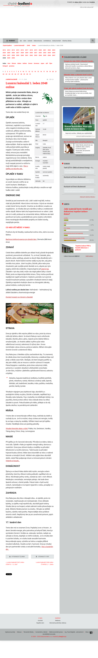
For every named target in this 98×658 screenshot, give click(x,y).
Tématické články (28, 631)
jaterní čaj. (45, 269)
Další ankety (89, 256)
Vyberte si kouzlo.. (13, 461)
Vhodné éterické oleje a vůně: (17, 429)
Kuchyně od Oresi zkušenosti (75, 177)
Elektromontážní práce (56, 631)
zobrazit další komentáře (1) (84, 71)
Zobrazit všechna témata (87, 197)
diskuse (66, 164)
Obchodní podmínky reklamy (57, 622)
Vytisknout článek (17, 556)
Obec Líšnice (89, 631)
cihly (65, 223)
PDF (52, 79)
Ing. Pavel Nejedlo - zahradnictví (74, 631)
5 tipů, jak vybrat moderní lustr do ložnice (79, 88)
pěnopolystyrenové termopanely (73, 233)
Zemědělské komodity (49, 633)
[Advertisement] (49, 24)
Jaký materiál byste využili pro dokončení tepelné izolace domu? (78, 211)
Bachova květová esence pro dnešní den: (21, 239)
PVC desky (67, 228)
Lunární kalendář (19, 45)
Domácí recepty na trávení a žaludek (19, 297)
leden (34, 45)
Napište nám (40, 622)
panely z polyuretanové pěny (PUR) (74, 238)
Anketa (65, 204)
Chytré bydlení (7, 45)
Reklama (57, 620)
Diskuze (19, 631)
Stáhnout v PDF (42, 556)
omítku (66, 218)
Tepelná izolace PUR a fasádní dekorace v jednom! (83, 248)
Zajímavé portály (10, 631)
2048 (28, 45)
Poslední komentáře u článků (74, 57)
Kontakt (40, 620)
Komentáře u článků (41, 631)
